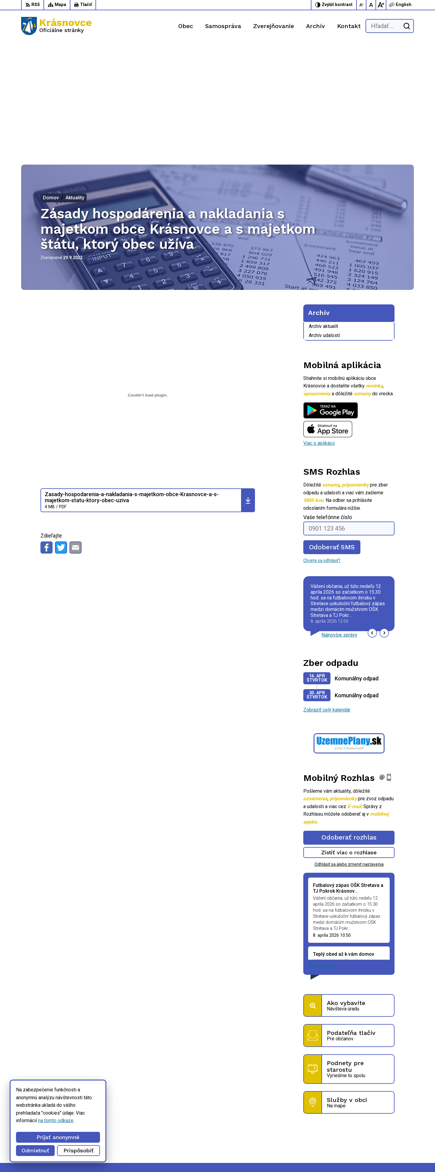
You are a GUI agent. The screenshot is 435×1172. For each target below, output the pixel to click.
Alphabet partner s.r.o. (89, 1156)
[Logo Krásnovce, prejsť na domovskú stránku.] (56, 26)
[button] (372, 520)
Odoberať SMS (332, 434)
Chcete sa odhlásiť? (321, 447)
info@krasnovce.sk (304, 1134)
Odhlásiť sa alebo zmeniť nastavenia (349, 751)
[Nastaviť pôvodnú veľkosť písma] (371, 5)
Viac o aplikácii (319, 330)
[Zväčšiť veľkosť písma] (381, 5)
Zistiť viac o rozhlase (349, 740)
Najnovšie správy (339, 522)
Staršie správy (323, 853)
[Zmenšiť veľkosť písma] (361, 5)
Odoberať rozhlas (348, 724)
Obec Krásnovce (170, 1156)
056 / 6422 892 (300, 1127)
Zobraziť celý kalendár (326, 597)
